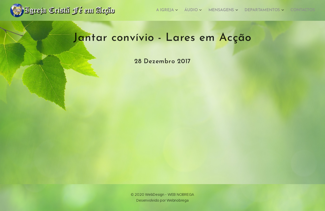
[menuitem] (170, 10)
